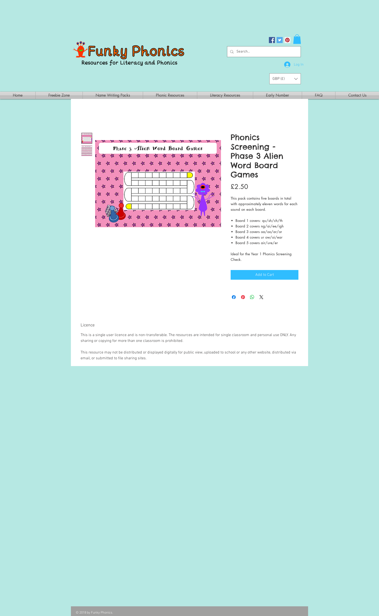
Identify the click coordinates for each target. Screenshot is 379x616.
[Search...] (263, 51)
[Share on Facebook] (234, 297)
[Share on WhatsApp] (252, 297)
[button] (297, 39)
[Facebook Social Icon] (272, 40)
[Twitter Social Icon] (280, 40)
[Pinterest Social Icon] (287, 40)
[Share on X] (261, 297)
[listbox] (285, 78)
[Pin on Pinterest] (243, 297)
